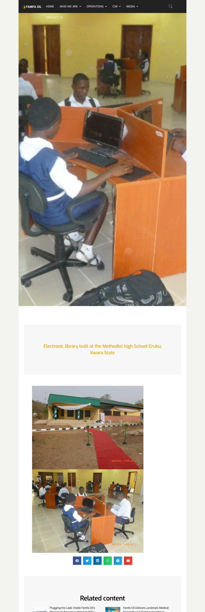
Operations (97, 6)
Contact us (54, 17)
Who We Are (70, 6)
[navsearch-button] (170, 6)
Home (50, 6)
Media (132, 6)
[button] (77, 561)
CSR (116, 6)
